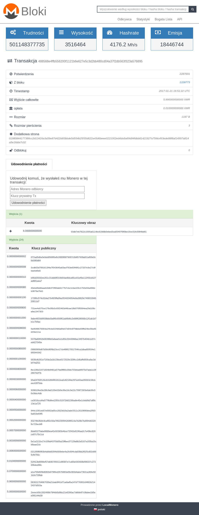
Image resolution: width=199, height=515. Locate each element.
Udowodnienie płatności (29, 164)
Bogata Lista (163, 19)
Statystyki (143, 19)
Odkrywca (124, 19)
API (179, 19)
